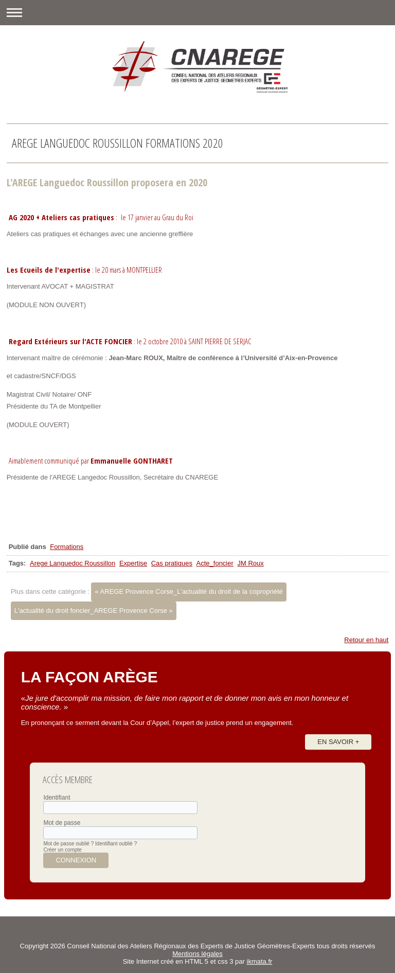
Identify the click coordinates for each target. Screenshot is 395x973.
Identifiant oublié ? (116, 843)
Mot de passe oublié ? (68, 843)
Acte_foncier (215, 563)
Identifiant (56, 797)
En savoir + (338, 742)
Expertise (133, 563)
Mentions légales (197, 954)
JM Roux (250, 563)
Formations (66, 547)
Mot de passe (61, 822)
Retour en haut (366, 640)
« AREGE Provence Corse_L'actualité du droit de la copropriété (188, 591)
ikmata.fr (260, 961)
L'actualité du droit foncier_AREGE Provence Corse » (93, 610)
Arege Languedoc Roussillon (72, 563)
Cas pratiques (171, 563)
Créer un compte (62, 850)
